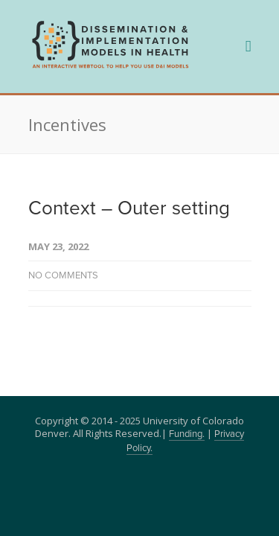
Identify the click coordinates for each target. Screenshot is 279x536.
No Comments (63, 276)
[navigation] (110, 66)
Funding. (187, 434)
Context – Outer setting (129, 208)
